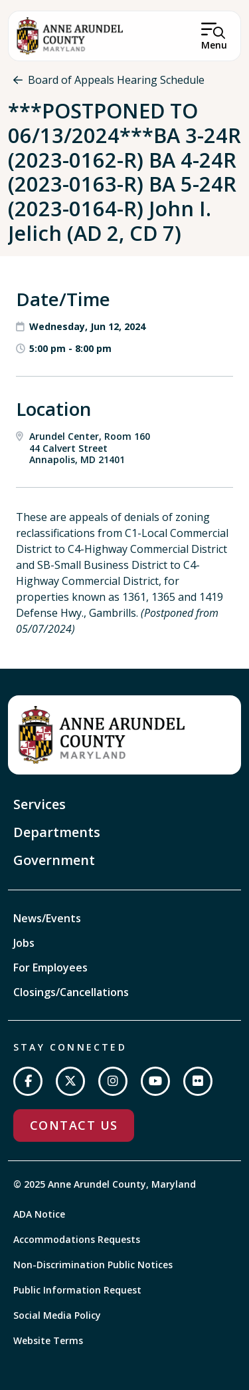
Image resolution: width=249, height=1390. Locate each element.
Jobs (24, 943)
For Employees (50, 967)
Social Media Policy (57, 1315)
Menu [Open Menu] (214, 45)
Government (54, 860)
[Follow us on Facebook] (27, 1081)
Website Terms (48, 1340)
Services (39, 804)
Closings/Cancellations (71, 992)
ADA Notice (39, 1214)
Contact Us (74, 1125)
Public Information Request (77, 1290)
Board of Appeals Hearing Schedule (116, 80)
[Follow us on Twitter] (70, 1081)
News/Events (47, 918)
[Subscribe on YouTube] (155, 1081)
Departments (56, 832)
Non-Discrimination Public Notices (93, 1264)
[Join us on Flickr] (197, 1081)
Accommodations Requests (76, 1239)
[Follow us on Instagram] (112, 1081)
